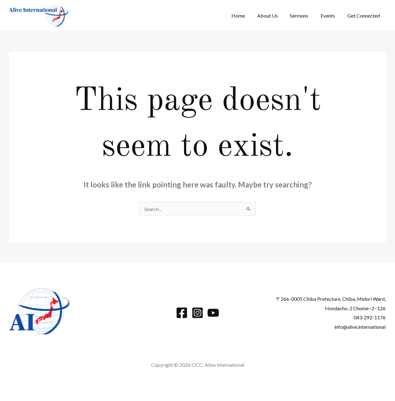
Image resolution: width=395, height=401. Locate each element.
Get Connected (364, 16)
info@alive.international (360, 327)
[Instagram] (197, 313)
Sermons (304, 16)
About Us (274, 16)
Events (331, 16)
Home (247, 16)
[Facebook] (182, 313)
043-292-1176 (370, 318)
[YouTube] (213, 313)
